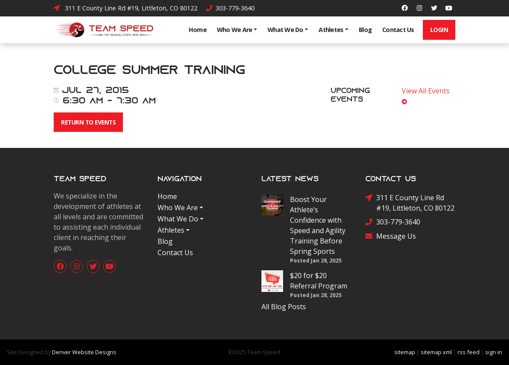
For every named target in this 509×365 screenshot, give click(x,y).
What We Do (285, 30)
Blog (365, 30)
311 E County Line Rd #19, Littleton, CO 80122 (125, 8)
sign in (493, 352)
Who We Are (234, 30)
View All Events (427, 95)
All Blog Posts (283, 306)
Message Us (390, 236)
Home (197, 30)
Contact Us (398, 30)
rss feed (468, 352)
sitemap (404, 352)
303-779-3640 (230, 8)
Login (439, 30)
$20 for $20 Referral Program (318, 281)
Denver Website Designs (84, 352)
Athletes (331, 30)
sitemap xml (436, 352)
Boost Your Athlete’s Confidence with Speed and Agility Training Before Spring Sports (317, 225)
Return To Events (88, 122)
